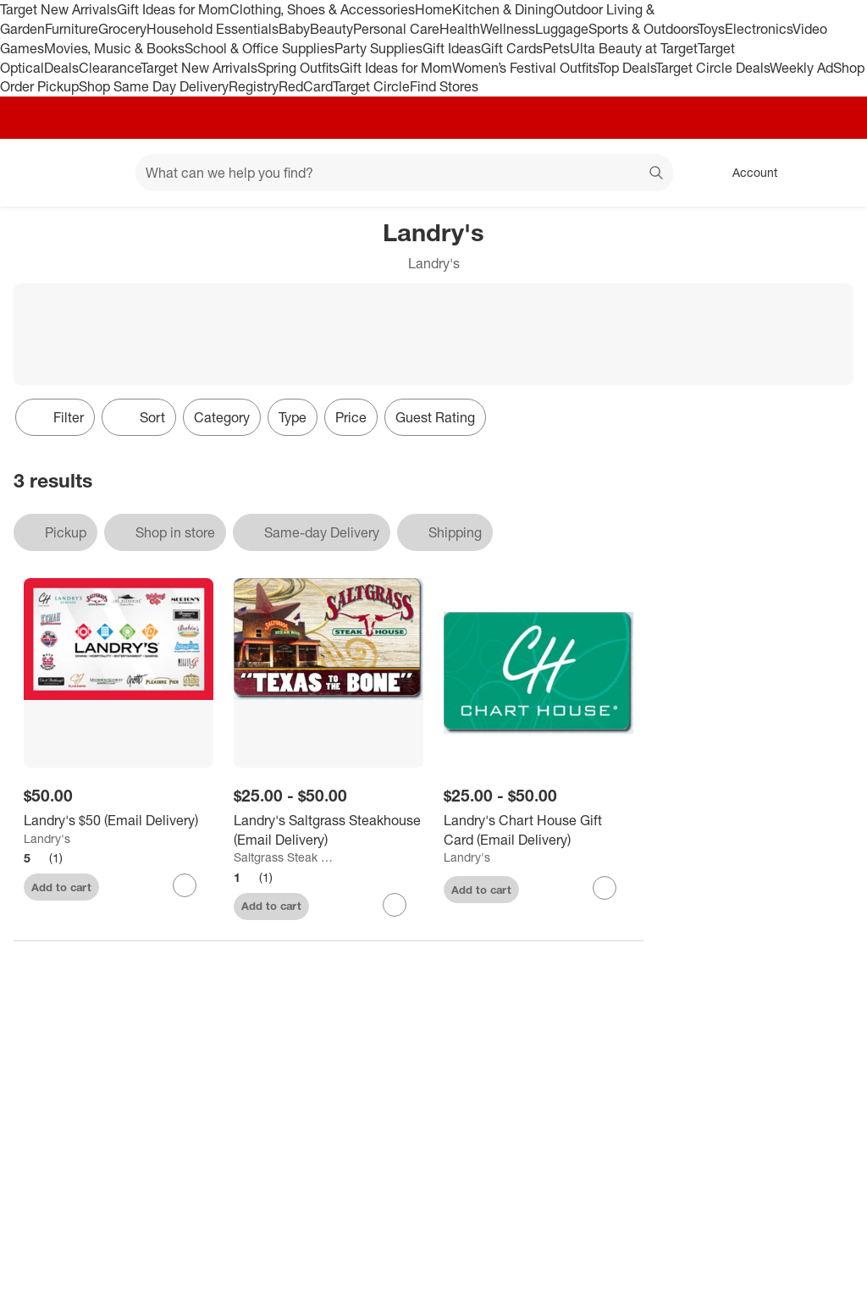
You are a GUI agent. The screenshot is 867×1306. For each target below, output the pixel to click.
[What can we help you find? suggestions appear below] (404, 172)
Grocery (122, 28)
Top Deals (626, 67)
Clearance (110, 67)
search (657, 174)
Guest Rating (435, 417)
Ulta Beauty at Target (634, 48)
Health (459, 28)
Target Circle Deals (712, 67)
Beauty (331, 28)
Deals (61, 67)
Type (292, 417)
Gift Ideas (451, 48)
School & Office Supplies (259, 48)
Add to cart (61, 887)
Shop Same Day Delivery (154, 86)
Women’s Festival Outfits (525, 67)
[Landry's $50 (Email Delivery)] (118, 820)
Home (433, 9)
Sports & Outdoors (643, 28)
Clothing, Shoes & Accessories (322, 9)
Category (222, 417)
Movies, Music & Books (114, 48)
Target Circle (371, 86)
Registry (254, 86)
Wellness (507, 28)
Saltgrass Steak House (286, 857)
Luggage (561, 28)
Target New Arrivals (58, 9)
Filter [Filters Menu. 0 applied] (55, 417)
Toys (711, 28)
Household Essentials (212, 28)
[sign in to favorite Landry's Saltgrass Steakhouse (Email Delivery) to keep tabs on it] (394, 905)
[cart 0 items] (831, 172)
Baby (294, 28)
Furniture (71, 28)
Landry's (47, 838)
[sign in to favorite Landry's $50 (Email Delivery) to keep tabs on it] (184, 885)
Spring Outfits (298, 67)
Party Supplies (378, 48)
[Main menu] (96, 172)
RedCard (306, 86)
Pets (556, 48)
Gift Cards (512, 48)
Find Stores (444, 86)
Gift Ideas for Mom (173, 9)
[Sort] (139, 417)
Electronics (758, 28)
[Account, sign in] (746, 172)
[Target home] (37, 172)
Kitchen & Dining (503, 9)
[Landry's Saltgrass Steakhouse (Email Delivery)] (328, 830)
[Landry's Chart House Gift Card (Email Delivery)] (538, 830)
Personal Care (396, 28)
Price (351, 417)
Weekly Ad (801, 67)
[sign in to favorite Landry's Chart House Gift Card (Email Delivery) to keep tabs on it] (604, 888)
